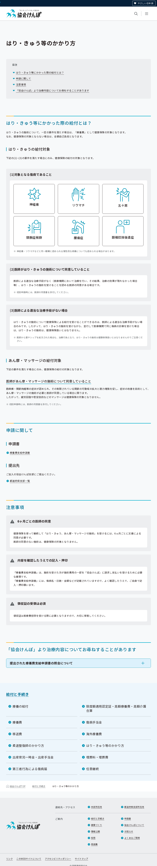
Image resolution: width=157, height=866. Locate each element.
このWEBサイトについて (28, 858)
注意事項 (21, 84)
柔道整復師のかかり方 (28, 745)
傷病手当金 (94, 722)
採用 (93, 837)
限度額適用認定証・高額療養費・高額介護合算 (116, 708)
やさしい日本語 (145, 3)
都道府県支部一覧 (20, 480)
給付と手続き (17, 694)
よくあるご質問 (132, 837)
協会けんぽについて (134, 825)
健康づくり (96, 825)
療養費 (17, 722)
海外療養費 (94, 733)
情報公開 (95, 831)
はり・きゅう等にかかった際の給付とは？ (40, 72)
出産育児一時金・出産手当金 (33, 757)
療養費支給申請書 (20, 452)
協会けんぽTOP (17, 786)
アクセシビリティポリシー (58, 858)
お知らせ (128, 831)
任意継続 (92, 768)
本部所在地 (96, 807)
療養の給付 (20, 706)
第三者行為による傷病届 (30, 768)
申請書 (127, 818)
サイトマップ (81, 858)
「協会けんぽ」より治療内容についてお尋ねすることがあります (52, 90)
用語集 (94, 844)
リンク (9, 858)
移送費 (17, 733)
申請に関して (23, 78)
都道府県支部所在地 (134, 807)
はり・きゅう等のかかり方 (105, 745)
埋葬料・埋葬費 (97, 757)
